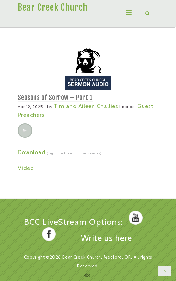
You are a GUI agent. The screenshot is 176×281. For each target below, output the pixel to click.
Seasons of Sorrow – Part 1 (55, 97)
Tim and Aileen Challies (86, 106)
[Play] (24, 130)
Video (26, 168)
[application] (25, 130)
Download (32, 152)
